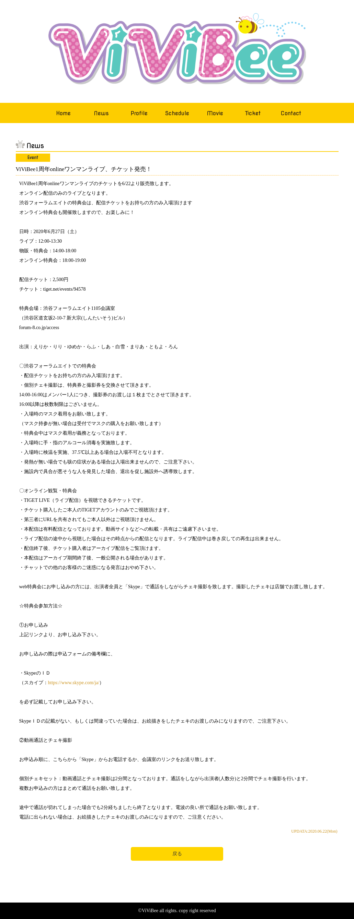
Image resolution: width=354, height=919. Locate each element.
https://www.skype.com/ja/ (74, 682)
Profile (139, 113)
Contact (291, 113)
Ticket (253, 113)
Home (63, 113)
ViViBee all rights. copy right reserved (179, 910)
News (101, 113)
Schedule (177, 113)
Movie (215, 113)
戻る (177, 853)
